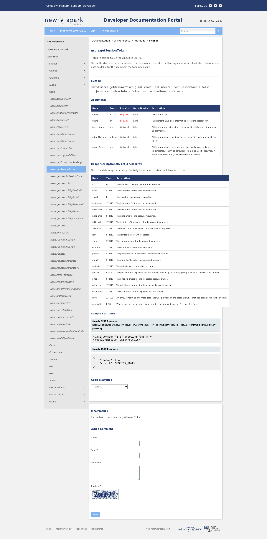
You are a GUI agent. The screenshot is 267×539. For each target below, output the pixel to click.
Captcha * (96, 489)
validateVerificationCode (67, 331)
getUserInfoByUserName (67, 219)
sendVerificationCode (65, 289)
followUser (59, 127)
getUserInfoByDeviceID (66, 190)
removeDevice (61, 275)
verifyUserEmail (62, 338)
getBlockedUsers (62, 134)
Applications (81, 532)
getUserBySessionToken (66, 176)
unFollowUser (61, 310)
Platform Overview (63, 532)
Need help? (151, 532)
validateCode (60, 324)
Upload (53, 71)
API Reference (55, 42)
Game (52, 402)
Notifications (56, 395)
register (57, 254)
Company (51, 6)
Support (76, 6)
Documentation (101, 41)
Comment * (97, 466)
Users (52, 92)
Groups (53, 345)
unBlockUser (60, 303)
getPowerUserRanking (66, 162)
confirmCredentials (64, 113)
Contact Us (216, 21)
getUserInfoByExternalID (67, 205)
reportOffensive (62, 282)
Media (52, 85)
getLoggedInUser (63, 155)
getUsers (58, 226)
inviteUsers (59, 233)
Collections (55, 352)
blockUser (59, 106)
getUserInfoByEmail (64, 197)
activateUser (60, 99)
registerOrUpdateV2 (64, 268)
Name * (94, 441)
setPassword (60, 296)
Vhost (52, 381)
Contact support (163, 532)
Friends (53, 64)
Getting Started (57, 50)
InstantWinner (57, 388)
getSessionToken (62, 169)
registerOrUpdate (63, 261)
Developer (89, 6)
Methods (53, 57)
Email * (94, 453)
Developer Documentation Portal (143, 20)
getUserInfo (60, 183)
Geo (51, 366)
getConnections (62, 148)
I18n (51, 374)
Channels (54, 78)
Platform (64, 5)
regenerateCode (62, 240)
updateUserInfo (62, 317)
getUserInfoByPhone (65, 212)
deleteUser (59, 120)
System (53, 359)
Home (48, 532)
